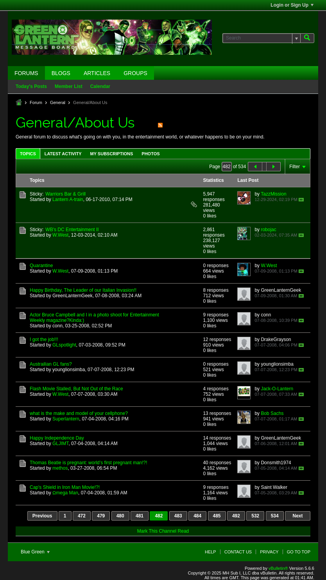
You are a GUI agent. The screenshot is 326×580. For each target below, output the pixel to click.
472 (82, 516)
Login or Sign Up (291, 5)
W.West (60, 235)
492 (236, 516)
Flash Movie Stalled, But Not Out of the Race (76, 388)
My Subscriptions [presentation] (111, 153)
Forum (36, 102)
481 (139, 516)
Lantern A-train (67, 199)
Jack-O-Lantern (277, 388)
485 (217, 516)
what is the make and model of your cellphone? (79, 413)
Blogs (61, 73)
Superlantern (65, 419)
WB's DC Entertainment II (72, 229)
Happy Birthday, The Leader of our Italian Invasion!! (83, 290)
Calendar (100, 86)
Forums (26, 73)
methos (60, 468)
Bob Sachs (272, 413)
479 (101, 516)
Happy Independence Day (57, 438)
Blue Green (35, 552)
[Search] (261, 38)
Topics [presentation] (28, 153)
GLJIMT (60, 443)
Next (297, 516)
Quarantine (41, 265)
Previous (42, 516)
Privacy (269, 551)
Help (210, 551)
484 (197, 516)
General (57, 102)
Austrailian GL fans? (51, 364)
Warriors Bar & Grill (65, 194)
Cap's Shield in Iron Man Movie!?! (65, 487)
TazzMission (273, 194)
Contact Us (238, 551)
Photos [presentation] (150, 153)
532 (255, 516)
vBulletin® (278, 568)
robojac (268, 229)
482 (159, 516)
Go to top (298, 551)
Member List (68, 86)
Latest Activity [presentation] (63, 153)
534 (275, 516)
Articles (97, 73)
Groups (135, 73)
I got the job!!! (44, 339)
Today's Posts (31, 86)
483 (178, 516)
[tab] (28, 153)
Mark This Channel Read (163, 531)
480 (120, 516)
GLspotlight (64, 345)
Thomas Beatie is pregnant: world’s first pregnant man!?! (88, 462)
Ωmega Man (65, 493)
